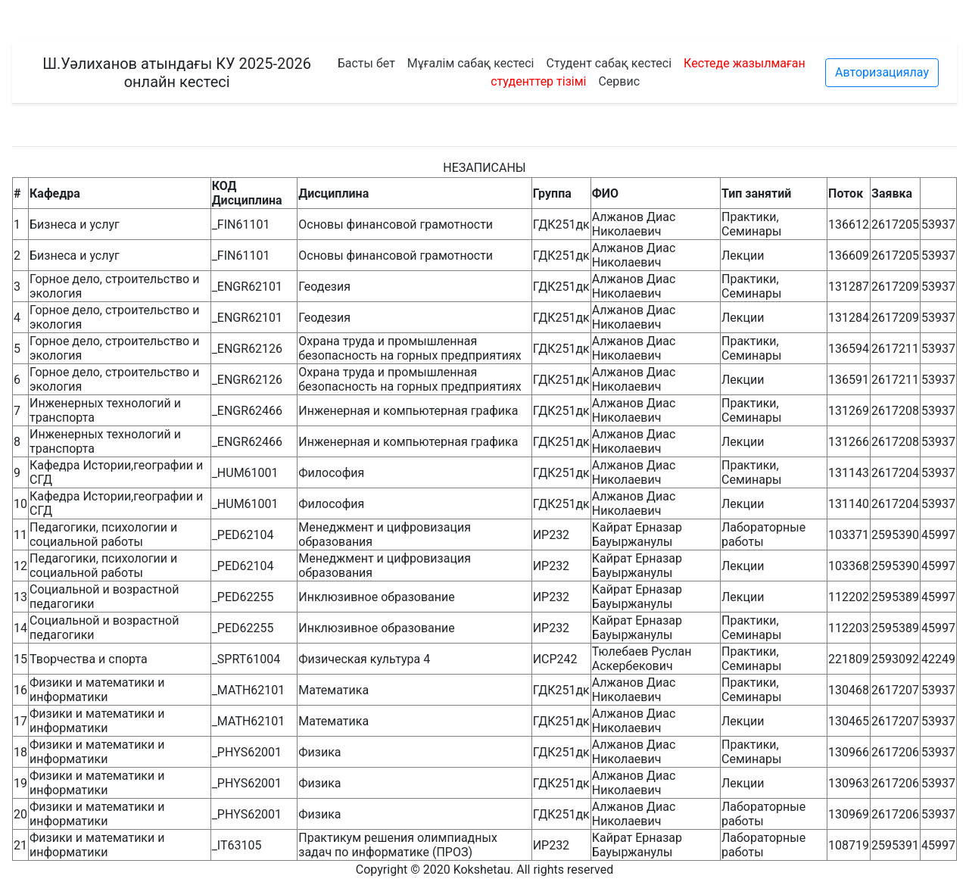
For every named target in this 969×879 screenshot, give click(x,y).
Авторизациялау (882, 72)
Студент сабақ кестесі (608, 63)
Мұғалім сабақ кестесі (470, 63)
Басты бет (366, 63)
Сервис (619, 81)
